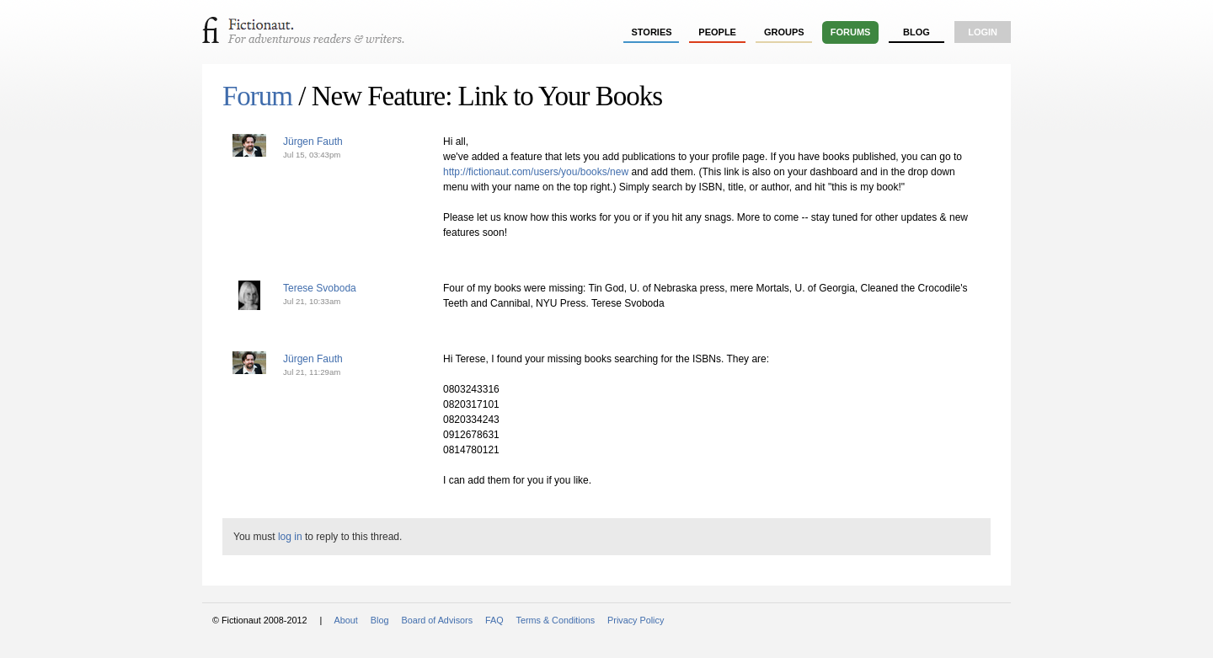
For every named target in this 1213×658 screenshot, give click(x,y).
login (982, 32)
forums (851, 32)
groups (784, 32)
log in (290, 537)
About (346, 620)
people (717, 32)
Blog (916, 32)
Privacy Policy (635, 620)
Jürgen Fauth (313, 141)
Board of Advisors (437, 620)
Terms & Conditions (556, 620)
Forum (257, 96)
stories (652, 32)
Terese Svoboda (319, 288)
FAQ (494, 620)
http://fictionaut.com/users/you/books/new (535, 172)
